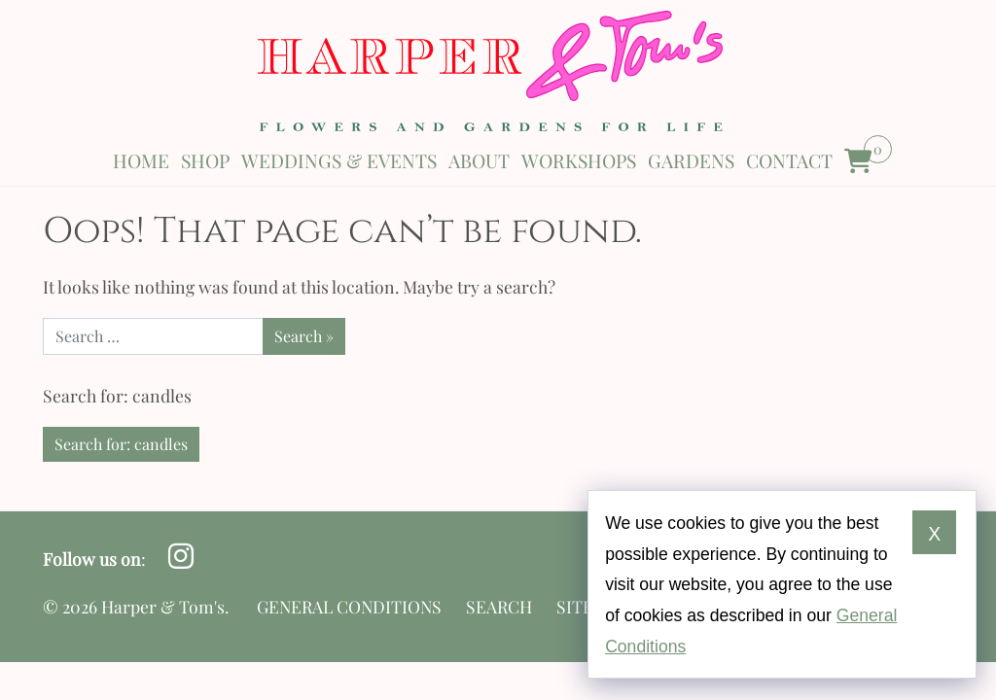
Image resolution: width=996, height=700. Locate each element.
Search (499, 606)
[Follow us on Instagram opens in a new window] (180, 556)
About (479, 160)
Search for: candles (121, 444)
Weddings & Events (339, 160)
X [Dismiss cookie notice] (934, 533)
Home (141, 160)
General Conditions (349, 606)
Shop (205, 160)
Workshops (578, 160)
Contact (789, 160)
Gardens (691, 160)
